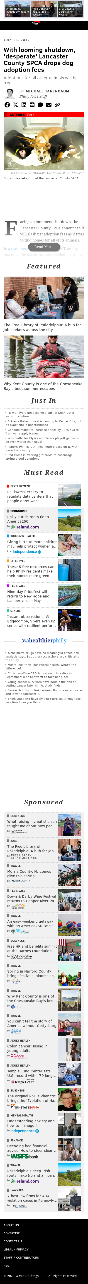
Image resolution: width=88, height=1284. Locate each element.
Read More (44, 247)
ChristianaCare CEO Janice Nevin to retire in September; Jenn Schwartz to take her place (38, 675)
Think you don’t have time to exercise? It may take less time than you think (43, 700)
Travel (15, 866)
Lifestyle (17, 561)
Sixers (15, 611)
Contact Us (13, 1241)
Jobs (13, 841)
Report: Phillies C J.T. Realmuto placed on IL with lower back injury (41, 448)
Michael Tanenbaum (47, 91)
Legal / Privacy (16, 1249)
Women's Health (22, 536)
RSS (6, 1265)
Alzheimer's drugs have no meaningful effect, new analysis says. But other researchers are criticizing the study (42, 656)
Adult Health (20, 1040)
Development (20, 486)
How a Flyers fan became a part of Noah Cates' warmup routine (40, 414)
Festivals (17, 586)
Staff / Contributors (21, 1257)
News (35, 23)
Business (17, 816)
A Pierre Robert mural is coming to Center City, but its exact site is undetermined (43, 423)
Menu (80, 25)
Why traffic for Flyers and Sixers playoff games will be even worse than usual (43, 440)
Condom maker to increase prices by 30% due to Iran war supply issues (42, 431)
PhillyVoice (11, 25)
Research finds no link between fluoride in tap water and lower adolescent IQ (44, 692)
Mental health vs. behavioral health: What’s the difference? (40, 666)
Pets (30, 114)
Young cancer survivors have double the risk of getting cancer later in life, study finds (40, 683)
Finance (16, 1140)
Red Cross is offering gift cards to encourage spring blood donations (39, 457)
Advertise (12, 1233)
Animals (17, 114)
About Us (11, 1225)
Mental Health (21, 1115)
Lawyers (17, 1190)
